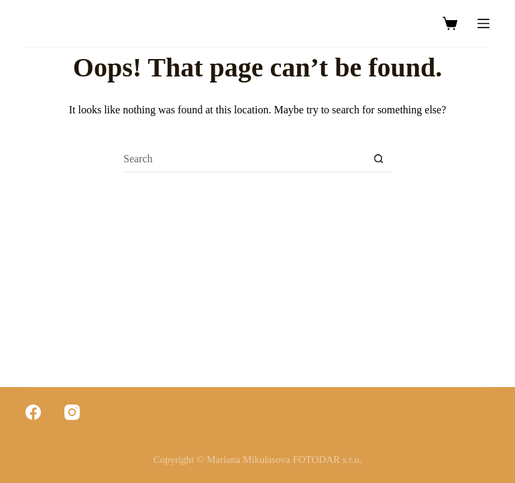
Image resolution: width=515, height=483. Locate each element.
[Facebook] (33, 412)
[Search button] (378, 159)
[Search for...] (244, 159)
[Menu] (483, 23)
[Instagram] (72, 412)
